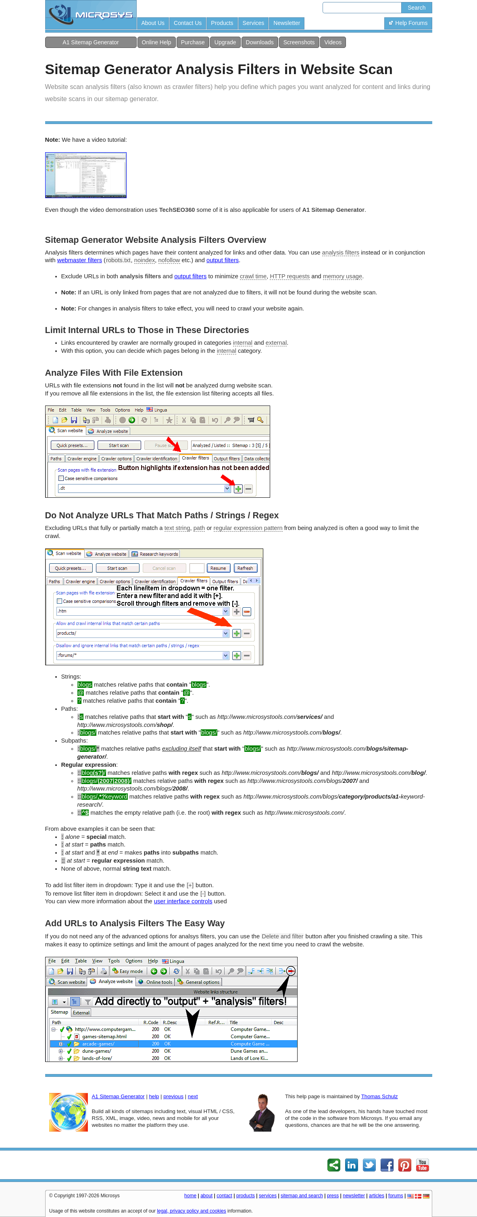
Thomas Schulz (379, 1096)
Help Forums (408, 23)
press (333, 1195)
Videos (333, 42)
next (193, 1096)
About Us (153, 23)
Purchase (193, 42)
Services (254, 23)
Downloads (260, 42)
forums (395, 1195)
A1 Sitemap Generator (90, 42)
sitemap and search (302, 1195)
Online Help (156, 42)
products (245, 1195)
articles (376, 1195)
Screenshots (299, 42)
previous (173, 1096)
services (268, 1195)
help (154, 1096)
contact (224, 1195)
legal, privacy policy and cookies (191, 1211)
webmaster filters (79, 260)
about (206, 1195)
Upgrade (225, 42)
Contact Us (188, 23)
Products (222, 23)
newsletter (354, 1195)
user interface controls (183, 901)
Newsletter (286, 23)
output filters (222, 260)
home (190, 1195)
